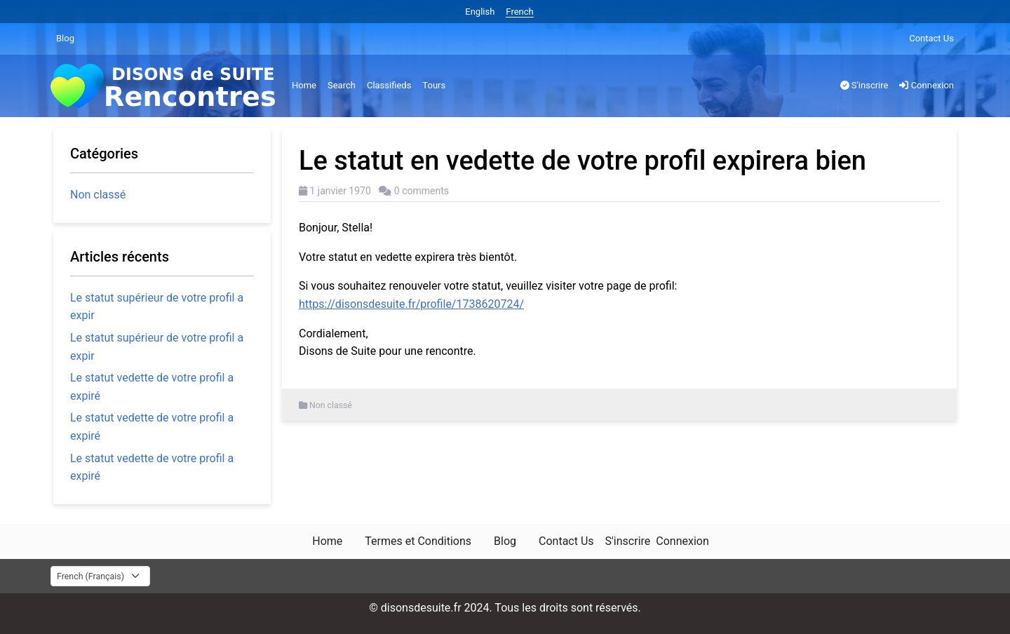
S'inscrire (864, 85)
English (479, 11)
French (519, 11)
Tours (433, 85)
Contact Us (931, 38)
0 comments (421, 190)
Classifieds (389, 85)
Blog (65, 38)
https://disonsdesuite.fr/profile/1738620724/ (411, 304)
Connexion (926, 85)
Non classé (330, 405)
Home (304, 85)
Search (342, 85)
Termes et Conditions (418, 541)
